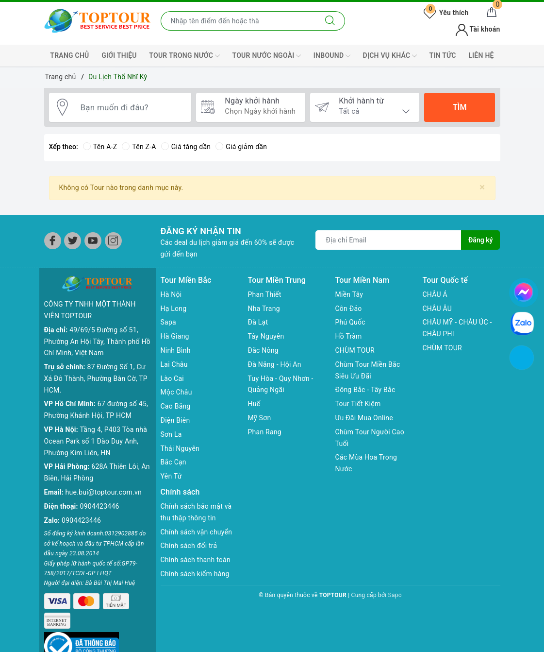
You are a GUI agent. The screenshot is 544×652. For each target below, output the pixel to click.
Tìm (459, 107)
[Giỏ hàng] (491, 12)
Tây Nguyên (266, 336)
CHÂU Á (435, 294)
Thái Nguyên (180, 448)
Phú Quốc (350, 322)
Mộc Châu (176, 392)
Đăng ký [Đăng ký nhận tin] (480, 240)
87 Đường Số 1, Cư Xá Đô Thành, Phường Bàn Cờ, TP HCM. (96, 378)
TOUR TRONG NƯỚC (184, 56)
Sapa (168, 322)
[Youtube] (92, 240)
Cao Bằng (176, 406)
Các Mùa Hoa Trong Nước (366, 463)
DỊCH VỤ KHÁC (390, 56)
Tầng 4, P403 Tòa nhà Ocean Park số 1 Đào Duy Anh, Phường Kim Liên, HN (96, 441)
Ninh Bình (176, 350)
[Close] (482, 187)
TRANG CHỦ (69, 55)
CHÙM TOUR (355, 350)
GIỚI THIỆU (119, 55)
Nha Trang (264, 308)
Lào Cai (172, 378)
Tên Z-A (139, 147)
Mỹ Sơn (259, 418)
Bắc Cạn (173, 462)
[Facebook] (52, 240)
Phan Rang (264, 432)
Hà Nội (171, 294)
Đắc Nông (263, 350)
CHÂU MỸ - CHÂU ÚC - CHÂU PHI (457, 328)
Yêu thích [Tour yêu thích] (446, 13)
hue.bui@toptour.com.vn (104, 492)
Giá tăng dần (186, 147)
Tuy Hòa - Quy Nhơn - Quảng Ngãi (280, 384)
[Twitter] (72, 240)
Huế (254, 404)
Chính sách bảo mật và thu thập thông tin (196, 512)
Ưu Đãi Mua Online (364, 418)
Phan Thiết (264, 294)
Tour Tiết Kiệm (358, 404)
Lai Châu (174, 364)
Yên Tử (171, 476)
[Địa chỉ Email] (388, 240)
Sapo (395, 595)
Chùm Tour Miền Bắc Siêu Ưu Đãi (367, 370)
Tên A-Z (100, 147)
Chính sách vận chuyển (196, 532)
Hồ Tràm (348, 336)
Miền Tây (349, 294)
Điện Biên (175, 420)
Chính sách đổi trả (189, 545)
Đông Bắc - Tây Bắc (365, 390)
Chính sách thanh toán (196, 560)
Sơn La (171, 434)
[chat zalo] (522, 323)
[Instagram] (113, 240)
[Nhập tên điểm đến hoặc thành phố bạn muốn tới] (238, 21)
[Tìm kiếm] (330, 21)
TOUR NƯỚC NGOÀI (266, 56)
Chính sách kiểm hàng (195, 574)
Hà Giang (175, 336)
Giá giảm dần (241, 147)
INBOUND (331, 56)
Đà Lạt (258, 322)
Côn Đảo (348, 308)
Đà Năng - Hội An (274, 364)
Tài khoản (478, 29)
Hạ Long (174, 308)
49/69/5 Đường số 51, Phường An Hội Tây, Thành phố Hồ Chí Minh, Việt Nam (97, 341)
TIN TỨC (442, 55)
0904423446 (99, 506)
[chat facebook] (523, 290)
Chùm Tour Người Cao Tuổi (369, 437)
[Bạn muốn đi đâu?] (131, 107)
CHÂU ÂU (437, 308)
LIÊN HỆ (481, 55)
